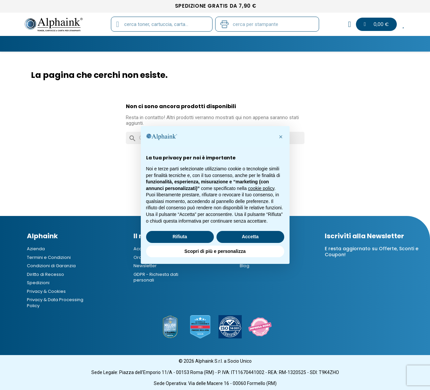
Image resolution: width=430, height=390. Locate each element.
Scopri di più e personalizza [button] (214, 251)
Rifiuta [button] (180, 236)
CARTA (162, 43)
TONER (59, 43)
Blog (372, 43)
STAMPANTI (196, 43)
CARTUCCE (93, 43)
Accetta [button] (250, 236)
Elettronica (282, 43)
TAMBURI (130, 43)
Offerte (320, 43)
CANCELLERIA (238, 43)
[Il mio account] (349, 24)
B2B (348, 43)
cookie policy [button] (261, 188)
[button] (281, 136)
